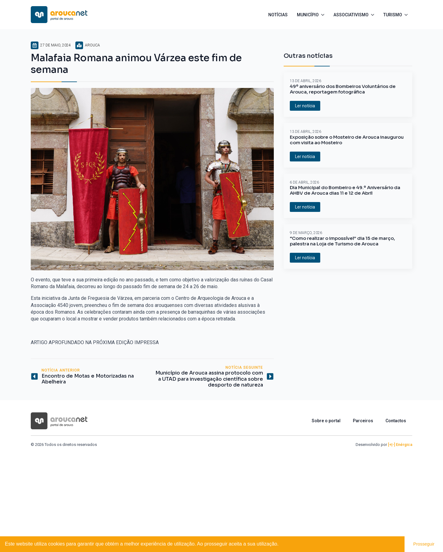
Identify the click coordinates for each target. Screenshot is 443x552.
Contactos (395, 420)
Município (308, 14)
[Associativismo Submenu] (374, 14)
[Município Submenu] (324, 14)
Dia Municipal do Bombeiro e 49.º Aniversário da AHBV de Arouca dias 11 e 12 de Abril (345, 190)
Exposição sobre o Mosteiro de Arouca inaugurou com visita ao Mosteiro (347, 139)
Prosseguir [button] (423, 544)
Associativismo (351, 14)
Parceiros (363, 420)
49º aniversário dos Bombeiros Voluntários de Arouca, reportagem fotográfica (343, 89)
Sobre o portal (326, 420)
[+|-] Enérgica (400, 444)
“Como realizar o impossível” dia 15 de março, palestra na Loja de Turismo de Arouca (342, 241)
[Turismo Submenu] (407, 14)
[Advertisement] (221, 494)
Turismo (392, 14)
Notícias (278, 14)
